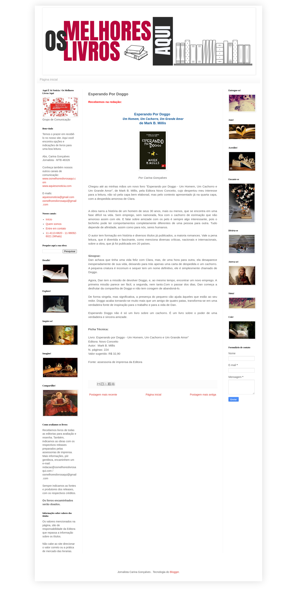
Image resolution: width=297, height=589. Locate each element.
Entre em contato (56, 228)
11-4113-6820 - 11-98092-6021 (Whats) (61, 235)
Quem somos (54, 223)
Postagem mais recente (103, 394)
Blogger (174, 571)
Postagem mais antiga (203, 394)
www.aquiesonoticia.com (56, 185)
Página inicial (49, 79)
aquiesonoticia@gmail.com (58, 197)
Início (49, 219)
